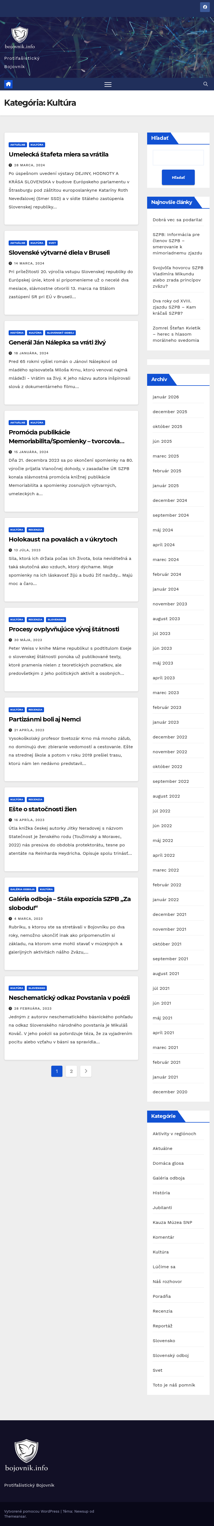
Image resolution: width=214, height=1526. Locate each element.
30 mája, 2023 (28, 640)
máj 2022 (163, 840)
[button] (205, 84)
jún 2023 (162, 648)
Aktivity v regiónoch (174, 1133)
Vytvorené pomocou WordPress (32, 1511)
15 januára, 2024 (31, 452)
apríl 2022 (164, 855)
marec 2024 (166, 559)
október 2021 (167, 944)
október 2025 (167, 426)
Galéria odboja (22, 889)
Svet (52, 242)
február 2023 (167, 707)
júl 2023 (161, 633)
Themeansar (15, 1516)
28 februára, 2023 (33, 1009)
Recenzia (35, 529)
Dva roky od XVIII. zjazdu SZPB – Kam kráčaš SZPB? (174, 307)
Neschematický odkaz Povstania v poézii (69, 998)
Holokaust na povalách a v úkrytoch (63, 539)
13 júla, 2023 (27, 550)
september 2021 (170, 958)
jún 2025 (162, 441)
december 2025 (170, 411)
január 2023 (166, 722)
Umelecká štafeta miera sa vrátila (58, 154)
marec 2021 (165, 1047)
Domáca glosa (168, 1163)
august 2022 (166, 796)
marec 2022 (166, 870)
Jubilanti (162, 1207)
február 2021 (167, 1062)
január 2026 (166, 396)
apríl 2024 (164, 544)
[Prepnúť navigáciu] (108, 84)
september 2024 (171, 515)
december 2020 (170, 1091)
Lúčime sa (164, 1266)
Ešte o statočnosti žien (43, 809)
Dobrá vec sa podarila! (178, 220)
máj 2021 (162, 1017)
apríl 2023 (164, 677)
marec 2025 (166, 456)
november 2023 (170, 603)
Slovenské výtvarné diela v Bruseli (59, 252)
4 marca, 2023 (28, 919)
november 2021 (169, 929)
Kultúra (37, 144)
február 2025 (167, 470)
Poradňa (162, 1296)
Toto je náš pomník (174, 1385)
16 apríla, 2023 (29, 820)
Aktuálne (17, 144)
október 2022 (167, 766)
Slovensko (56, 619)
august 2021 (166, 973)
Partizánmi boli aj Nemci (45, 719)
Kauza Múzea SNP (172, 1222)
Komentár (163, 1237)
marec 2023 (166, 692)
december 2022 (170, 737)
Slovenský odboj (60, 332)
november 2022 (170, 751)
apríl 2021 (163, 1032)
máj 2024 (163, 530)
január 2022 (166, 899)
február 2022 (167, 884)
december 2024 (170, 500)
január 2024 (166, 589)
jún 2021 (162, 1003)
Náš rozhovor (167, 1281)
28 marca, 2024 (29, 165)
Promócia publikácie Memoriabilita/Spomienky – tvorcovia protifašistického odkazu (64, 441)
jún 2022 (162, 825)
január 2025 (166, 485)
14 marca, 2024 (29, 263)
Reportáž (162, 1325)
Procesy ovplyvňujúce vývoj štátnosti (64, 629)
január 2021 (165, 1077)
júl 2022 (161, 810)
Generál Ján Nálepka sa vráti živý (57, 342)
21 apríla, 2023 (29, 730)
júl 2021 (161, 988)
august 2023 (166, 618)
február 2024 (167, 574)
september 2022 (171, 781)
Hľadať (160, 138)
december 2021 (169, 914)
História (16, 332)
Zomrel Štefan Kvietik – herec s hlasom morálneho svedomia (176, 334)
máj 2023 (163, 663)
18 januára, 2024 (31, 353)
